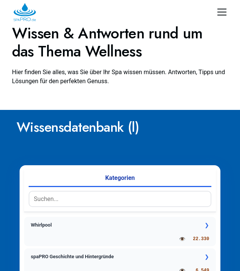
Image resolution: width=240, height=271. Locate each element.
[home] (24, 12)
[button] (220, 12)
